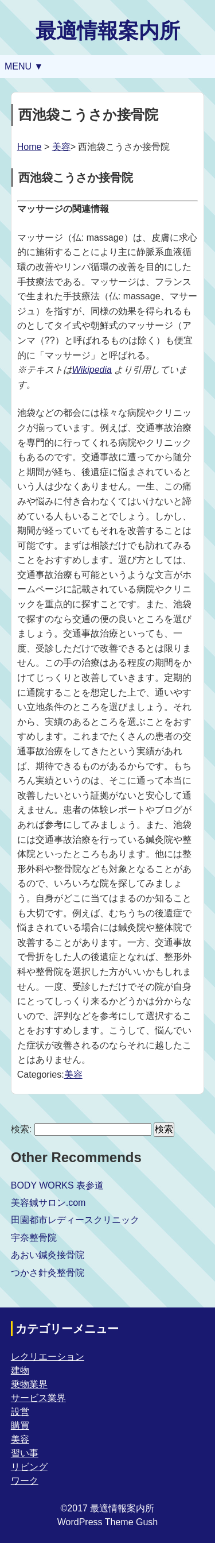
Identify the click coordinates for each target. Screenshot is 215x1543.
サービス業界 (38, 1398)
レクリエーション (47, 1356)
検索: (21, 1129)
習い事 (24, 1453)
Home (29, 147)
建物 (20, 1370)
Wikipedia (92, 370)
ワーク (24, 1481)
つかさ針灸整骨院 (47, 1273)
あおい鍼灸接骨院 (47, 1255)
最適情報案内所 (108, 31)
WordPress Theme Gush (107, 1522)
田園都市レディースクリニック (75, 1220)
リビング (29, 1467)
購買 (20, 1425)
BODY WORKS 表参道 (57, 1185)
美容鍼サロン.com (48, 1203)
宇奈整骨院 (34, 1238)
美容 (61, 147)
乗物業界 (29, 1384)
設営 (20, 1412)
